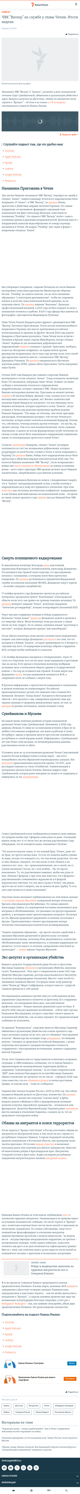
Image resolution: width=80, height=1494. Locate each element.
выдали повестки (45, 1144)
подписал (24, 346)
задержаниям (30, 777)
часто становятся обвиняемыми (32, 466)
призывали (72, 1108)
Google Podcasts (13, 174)
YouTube (9, 151)
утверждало (53, 1038)
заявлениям (19, 445)
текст (66, 1215)
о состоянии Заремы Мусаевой (19, 900)
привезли (35, 618)
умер (46, 565)
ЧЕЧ (49, 1490)
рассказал (49, 639)
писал (18, 674)
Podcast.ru (10, 181)
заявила (71, 1286)
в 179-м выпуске (57, 102)
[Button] (71, 34)
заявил (22, 949)
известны (7, 490)
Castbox (9, 169)
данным (53, 202)
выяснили (7, 763)
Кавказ (6, 12)
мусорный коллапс (56, 1158)
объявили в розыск (38, 1080)
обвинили (30, 968)
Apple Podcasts (13, 157)
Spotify (8, 163)
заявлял (6, 396)
